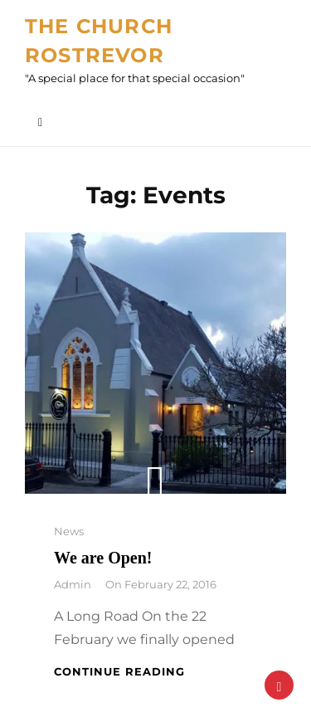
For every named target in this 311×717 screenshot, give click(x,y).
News (69, 531)
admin (72, 584)
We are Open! (103, 558)
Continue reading (119, 671)
